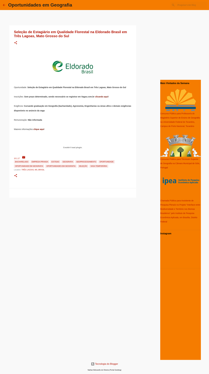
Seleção (83, 166)
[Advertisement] (72, 219)
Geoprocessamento (86, 162)
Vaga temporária (99, 166)
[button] (15, 43)
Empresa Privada (40, 162)
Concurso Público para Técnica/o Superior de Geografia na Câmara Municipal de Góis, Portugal (180, 163)
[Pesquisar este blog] (191, 5)
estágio (55, 162)
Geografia (68, 162)
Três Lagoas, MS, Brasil (33, 170)
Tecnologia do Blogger (104, 364)
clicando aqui (101, 96)
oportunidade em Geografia (29, 166)
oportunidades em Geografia (60, 166)
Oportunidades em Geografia (40, 5)
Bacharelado (21, 162)
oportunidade (106, 162)
